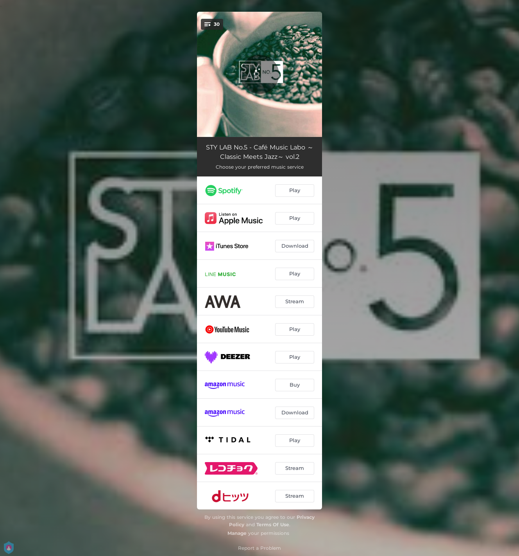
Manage (237, 533)
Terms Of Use (272, 524)
